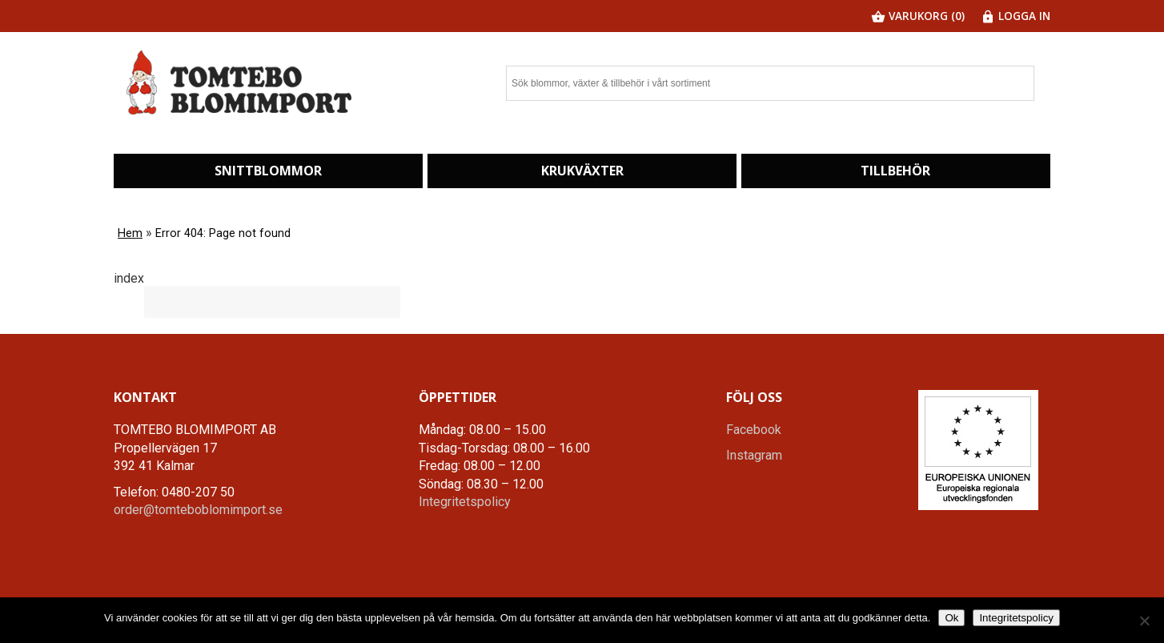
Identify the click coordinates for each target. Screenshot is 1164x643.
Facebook (753, 429)
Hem (130, 233)
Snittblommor (268, 170)
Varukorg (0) (918, 15)
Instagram (754, 455)
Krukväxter (582, 170)
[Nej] (1144, 621)
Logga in (1015, 15)
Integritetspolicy (465, 501)
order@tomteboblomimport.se (198, 509)
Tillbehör (895, 170)
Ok (951, 618)
